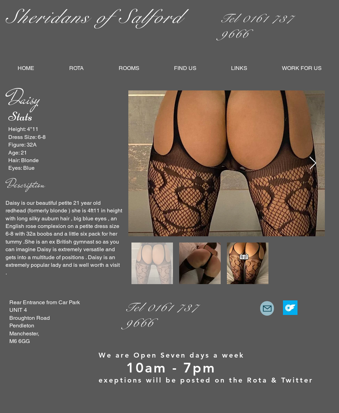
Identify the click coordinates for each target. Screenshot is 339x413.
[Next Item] (313, 163)
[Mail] (267, 308)
